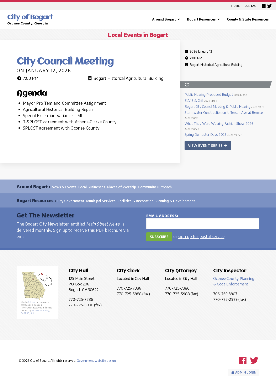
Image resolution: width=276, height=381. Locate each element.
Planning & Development (175, 201)
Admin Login (243, 372)
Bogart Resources (204, 19)
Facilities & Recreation (135, 201)
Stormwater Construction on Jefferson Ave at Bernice (224, 112)
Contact (251, 5)
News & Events (64, 187)
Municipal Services (101, 201)
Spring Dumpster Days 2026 (206, 134)
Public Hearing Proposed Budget (209, 94)
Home (235, 5)
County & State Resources (248, 19)
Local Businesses (91, 187)
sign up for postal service (201, 236)
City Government (70, 201)
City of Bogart (30, 17)
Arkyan (31, 302)
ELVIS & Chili (194, 100)
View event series (208, 145)
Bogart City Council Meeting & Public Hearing (217, 106)
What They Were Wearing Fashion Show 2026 (219, 123)
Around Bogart (166, 19)
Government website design (96, 360)
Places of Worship (121, 187)
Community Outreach (155, 187)
